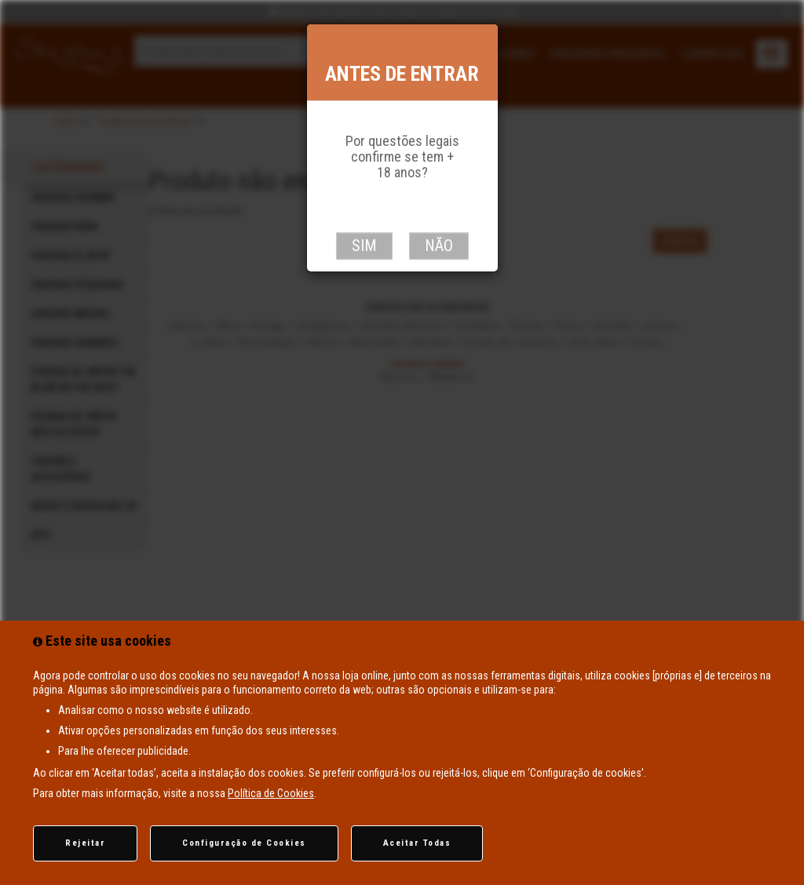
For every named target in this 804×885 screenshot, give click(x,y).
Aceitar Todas (417, 843)
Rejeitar (85, 843)
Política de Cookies (271, 793)
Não (439, 245)
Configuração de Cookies (244, 843)
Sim (364, 245)
